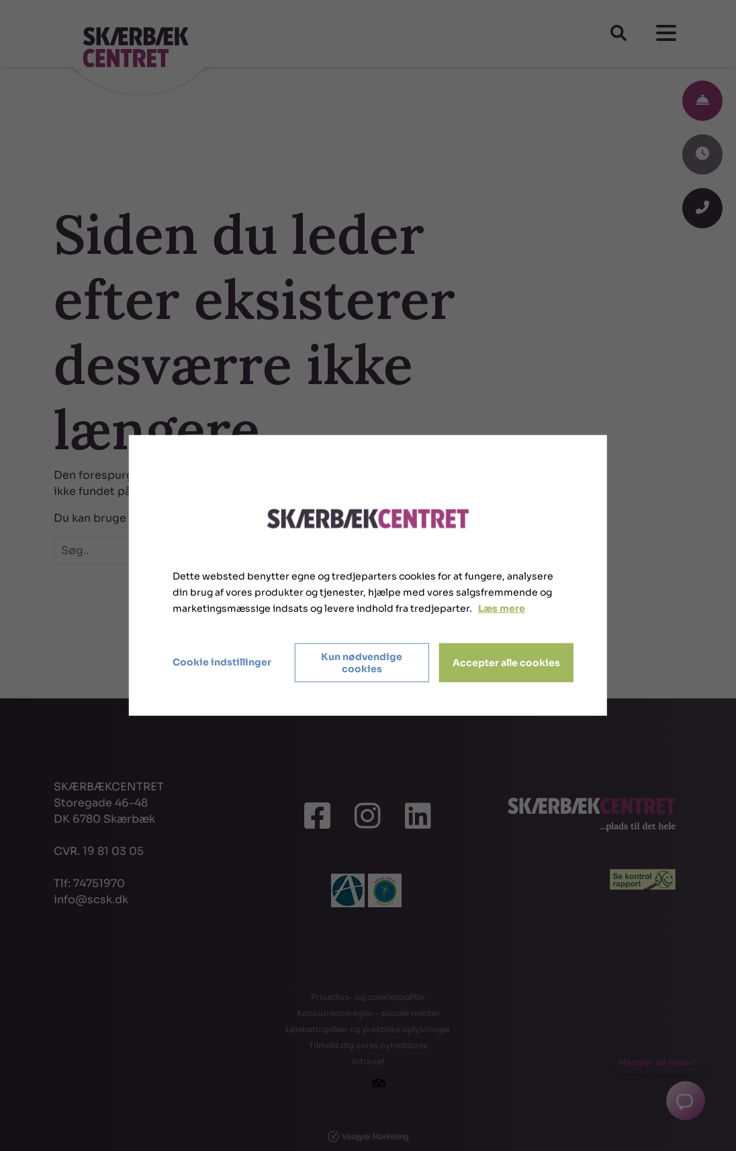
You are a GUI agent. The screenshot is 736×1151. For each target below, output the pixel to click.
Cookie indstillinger (222, 662)
